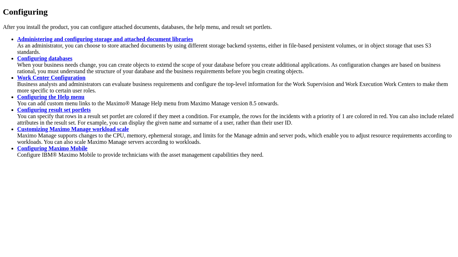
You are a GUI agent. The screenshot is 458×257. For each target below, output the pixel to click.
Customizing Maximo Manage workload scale (73, 129)
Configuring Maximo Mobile (52, 148)
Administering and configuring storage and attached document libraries (105, 39)
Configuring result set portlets (54, 110)
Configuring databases (44, 58)
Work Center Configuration (51, 78)
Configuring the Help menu (50, 97)
